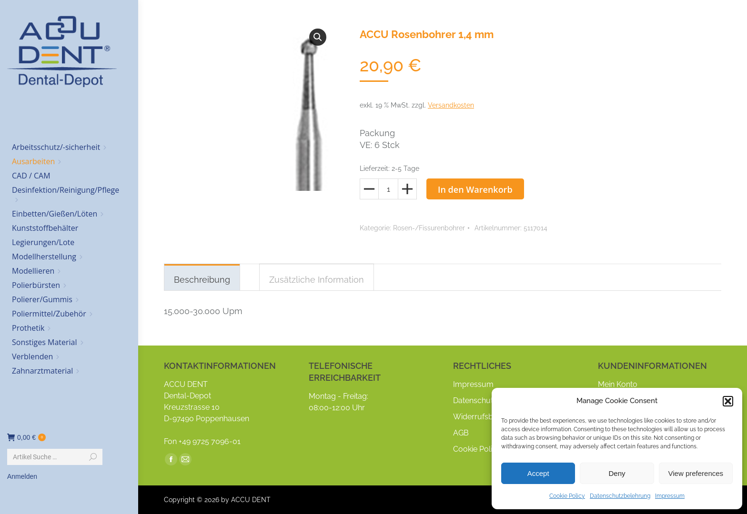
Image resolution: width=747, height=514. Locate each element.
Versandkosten (451, 105)
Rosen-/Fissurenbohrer (429, 228)
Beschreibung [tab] (202, 280)
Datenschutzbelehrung (620, 496)
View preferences (696, 473)
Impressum (670, 496)
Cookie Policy (567, 496)
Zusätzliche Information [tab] (316, 280)
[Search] (54, 457)
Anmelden (22, 476)
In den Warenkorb (475, 189)
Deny (616, 473)
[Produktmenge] (388, 188)
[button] (728, 401)
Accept (538, 473)
